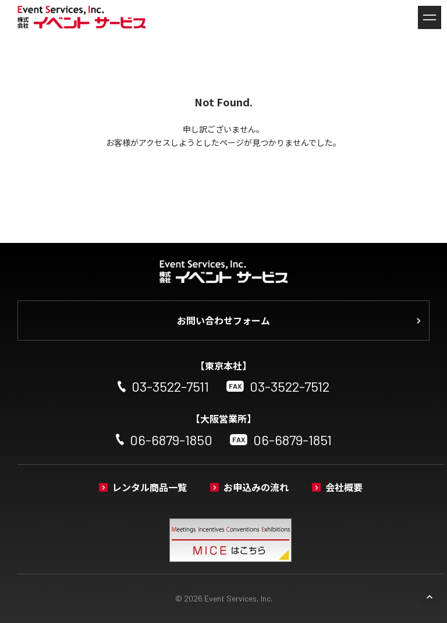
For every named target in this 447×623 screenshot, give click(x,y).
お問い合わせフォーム (223, 320)
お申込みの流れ (256, 487)
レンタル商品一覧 (149, 487)
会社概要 (344, 487)
